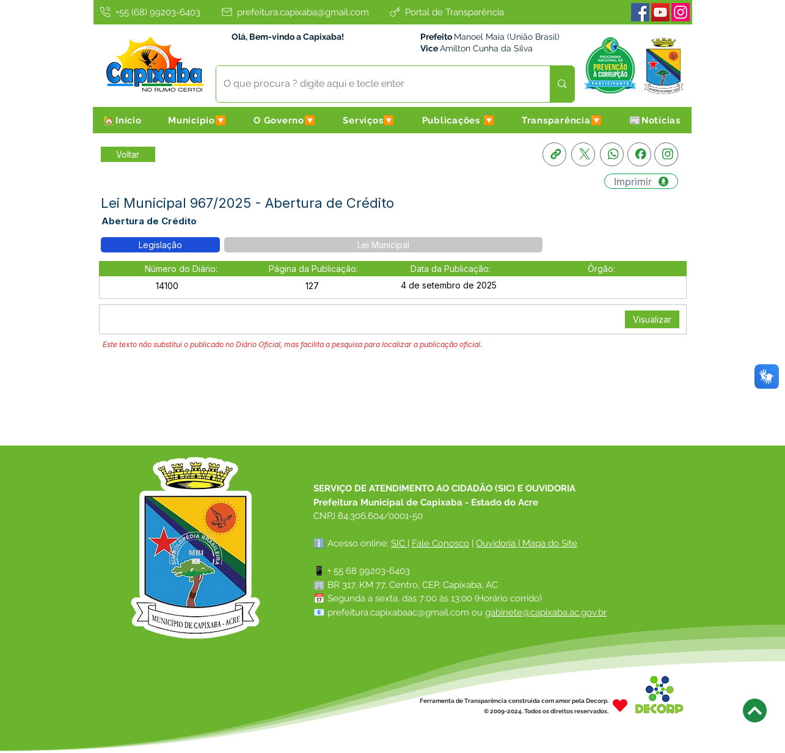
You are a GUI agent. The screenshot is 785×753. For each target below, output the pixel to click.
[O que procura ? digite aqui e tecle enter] (374, 84)
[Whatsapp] (612, 154)
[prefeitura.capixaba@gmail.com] (294, 12)
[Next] (755, 710)
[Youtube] (660, 12)
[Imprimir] (641, 181)
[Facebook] (640, 12)
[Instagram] (680, 12)
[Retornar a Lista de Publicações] (128, 154)
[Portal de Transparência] (446, 12)
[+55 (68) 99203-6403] (150, 12)
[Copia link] (554, 154)
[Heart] (620, 705)
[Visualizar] (652, 319)
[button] (197, 120)
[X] (583, 154)
